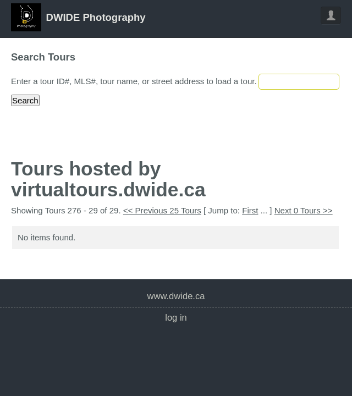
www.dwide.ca (176, 296)
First (250, 210)
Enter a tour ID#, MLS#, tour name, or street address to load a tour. (134, 81)
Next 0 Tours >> (303, 210)
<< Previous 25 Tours (162, 210)
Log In (176, 317)
